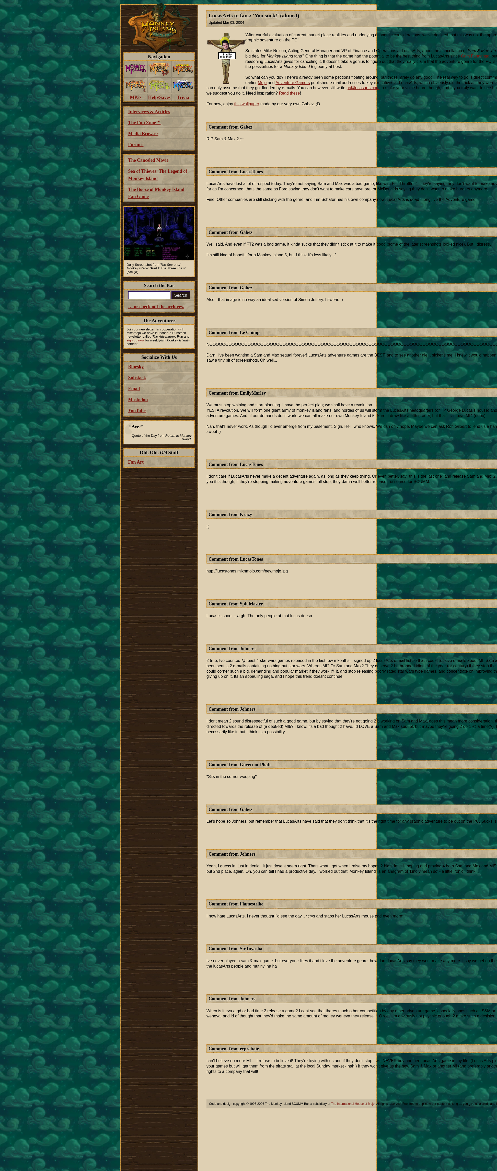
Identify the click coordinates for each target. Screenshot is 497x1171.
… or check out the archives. (156, 306)
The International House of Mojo (353, 1104)
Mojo (262, 83)
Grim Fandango (475, 56)
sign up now (135, 340)
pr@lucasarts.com (362, 88)
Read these (289, 93)
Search (180, 295)
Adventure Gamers (292, 83)
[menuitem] (135, 69)
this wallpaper (246, 104)
